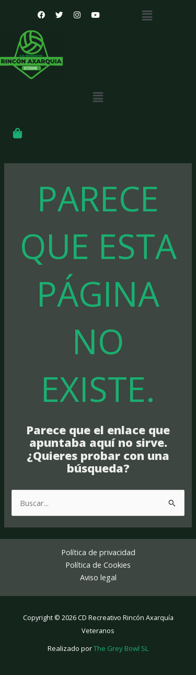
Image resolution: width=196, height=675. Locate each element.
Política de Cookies (98, 564)
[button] (147, 15)
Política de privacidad (98, 552)
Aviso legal (98, 577)
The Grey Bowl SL (121, 648)
